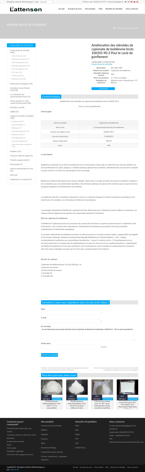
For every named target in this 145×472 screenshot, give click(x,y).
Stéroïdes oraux (16, 107)
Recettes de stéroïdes (114, 9)
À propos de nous (75, 9)
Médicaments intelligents (19, 84)
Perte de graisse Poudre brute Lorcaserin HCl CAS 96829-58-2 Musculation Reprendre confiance (127, 404)
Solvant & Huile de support (20, 156)
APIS (12, 175)
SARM (12, 112)
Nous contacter (132, 9)
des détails (46, 397)
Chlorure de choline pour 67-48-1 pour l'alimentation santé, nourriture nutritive (102, 404)
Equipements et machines (19, 179)
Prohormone (16, 76)
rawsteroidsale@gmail (115, 2)
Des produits (90, 9)
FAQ (100, 9)
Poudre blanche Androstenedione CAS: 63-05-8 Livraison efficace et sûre (77, 404)
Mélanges (15, 128)
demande (103, 89)
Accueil (61, 9)
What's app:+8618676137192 (94, 2)
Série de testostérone (19, 59)
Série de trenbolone (18, 69)
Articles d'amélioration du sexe (21, 169)
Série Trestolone (17, 56)
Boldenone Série (17, 79)
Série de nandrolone (18, 62)
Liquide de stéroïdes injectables (22, 116)
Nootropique (15, 164)
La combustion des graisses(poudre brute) (18, 95)
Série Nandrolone (17, 138)
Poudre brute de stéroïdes (128, 28)
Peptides (13, 151)
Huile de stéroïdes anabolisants (22, 144)
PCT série (15, 72)
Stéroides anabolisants (19, 66)
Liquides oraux (16, 121)
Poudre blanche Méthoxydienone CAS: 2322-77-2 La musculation (52, 404)
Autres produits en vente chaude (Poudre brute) (19, 102)
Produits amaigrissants (18, 160)
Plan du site (15, 470)
